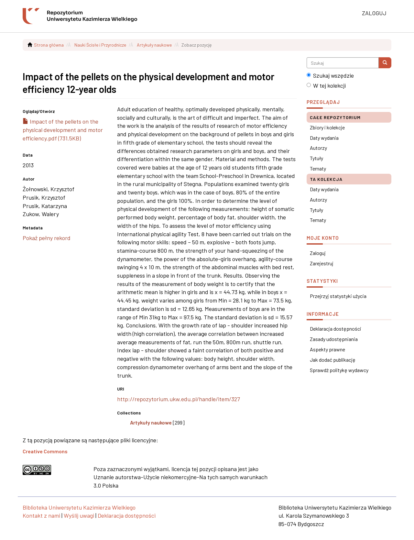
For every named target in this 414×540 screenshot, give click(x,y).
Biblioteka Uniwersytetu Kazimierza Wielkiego (79, 507)
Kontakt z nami (41, 515)
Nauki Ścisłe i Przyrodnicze (100, 45)
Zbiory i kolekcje (327, 127)
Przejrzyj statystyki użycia (338, 296)
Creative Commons (45, 451)
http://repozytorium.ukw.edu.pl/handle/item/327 (178, 398)
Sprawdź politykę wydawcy (339, 370)
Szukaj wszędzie (330, 75)
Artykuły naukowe (154, 45)
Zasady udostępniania (334, 339)
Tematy (318, 168)
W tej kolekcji (326, 85)
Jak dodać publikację (332, 360)
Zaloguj (318, 253)
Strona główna (49, 45)
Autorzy (318, 148)
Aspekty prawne (327, 349)
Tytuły (316, 158)
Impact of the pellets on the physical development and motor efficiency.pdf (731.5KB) (63, 129)
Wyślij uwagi (79, 515)
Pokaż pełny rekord (47, 237)
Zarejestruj (321, 263)
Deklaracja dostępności (335, 328)
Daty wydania (324, 138)
